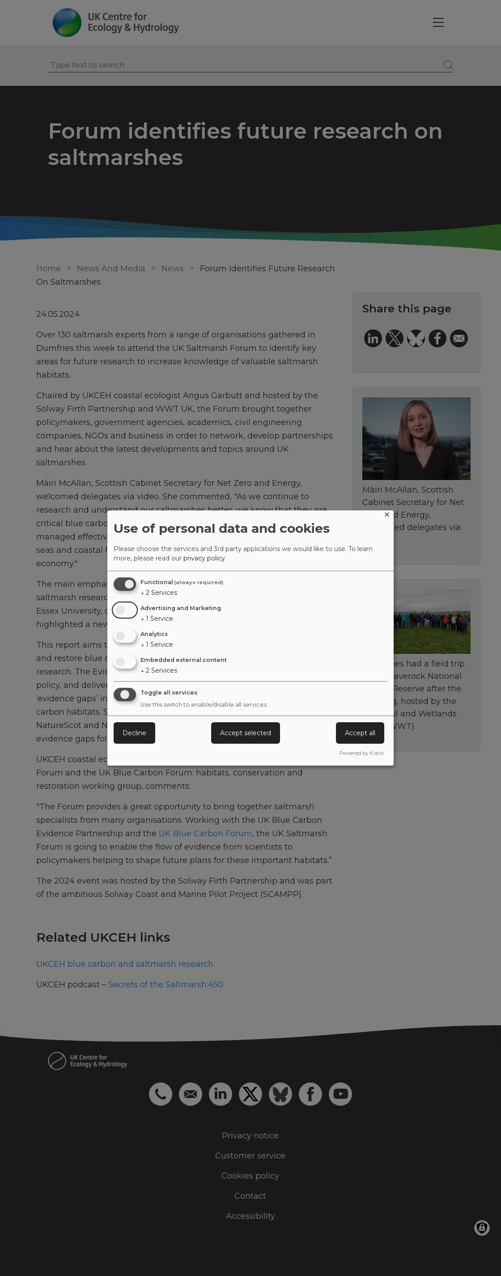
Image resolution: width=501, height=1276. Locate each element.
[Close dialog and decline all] (387, 516)
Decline (134, 733)
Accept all (360, 733)
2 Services (158, 592)
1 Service (156, 618)
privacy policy (204, 558)
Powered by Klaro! (362, 753)
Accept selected (245, 733)
